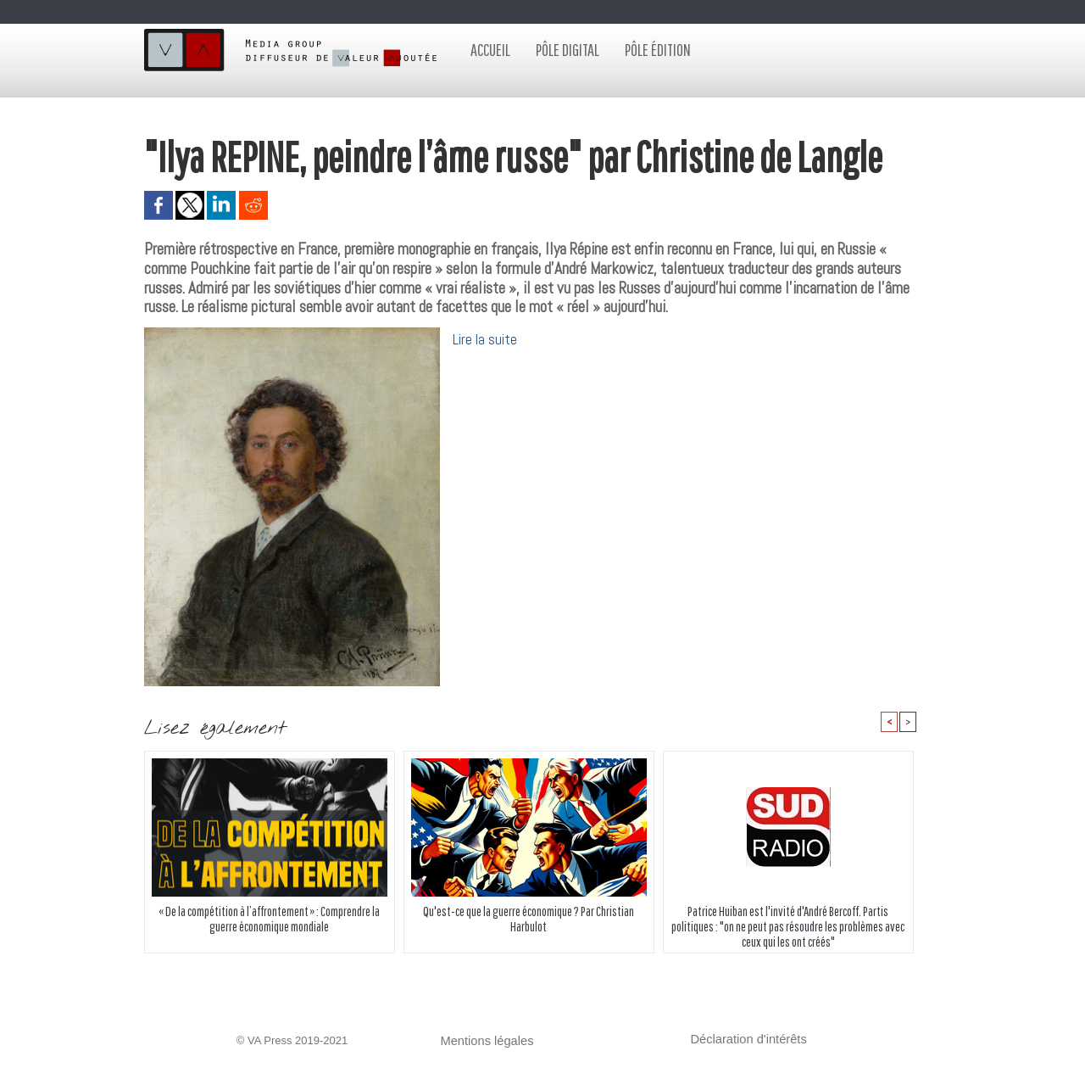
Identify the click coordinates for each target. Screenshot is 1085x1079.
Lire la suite (486, 338)
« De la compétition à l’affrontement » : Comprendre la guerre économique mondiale (269, 921)
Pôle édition (658, 49)
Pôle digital (567, 49)
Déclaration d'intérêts (742, 1040)
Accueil (490, 49)
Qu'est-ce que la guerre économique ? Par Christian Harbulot (529, 921)
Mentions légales (482, 1042)
